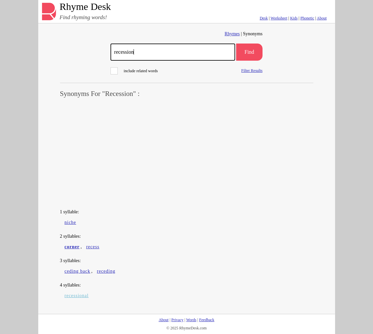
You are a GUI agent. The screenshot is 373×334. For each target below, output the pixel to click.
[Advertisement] (186, 153)
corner (72, 246)
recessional (77, 295)
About (322, 18)
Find (249, 52)
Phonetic (307, 18)
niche (70, 222)
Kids (294, 18)
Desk (264, 18)
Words (191, 320)
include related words (134, 71)
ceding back (77, 271)
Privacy (177, 320)
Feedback (206, 320)
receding (106, 271)
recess (92, 246)
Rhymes (232, 33)
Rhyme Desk (85, 7)
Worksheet (278, 18)
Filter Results (252, 70)
